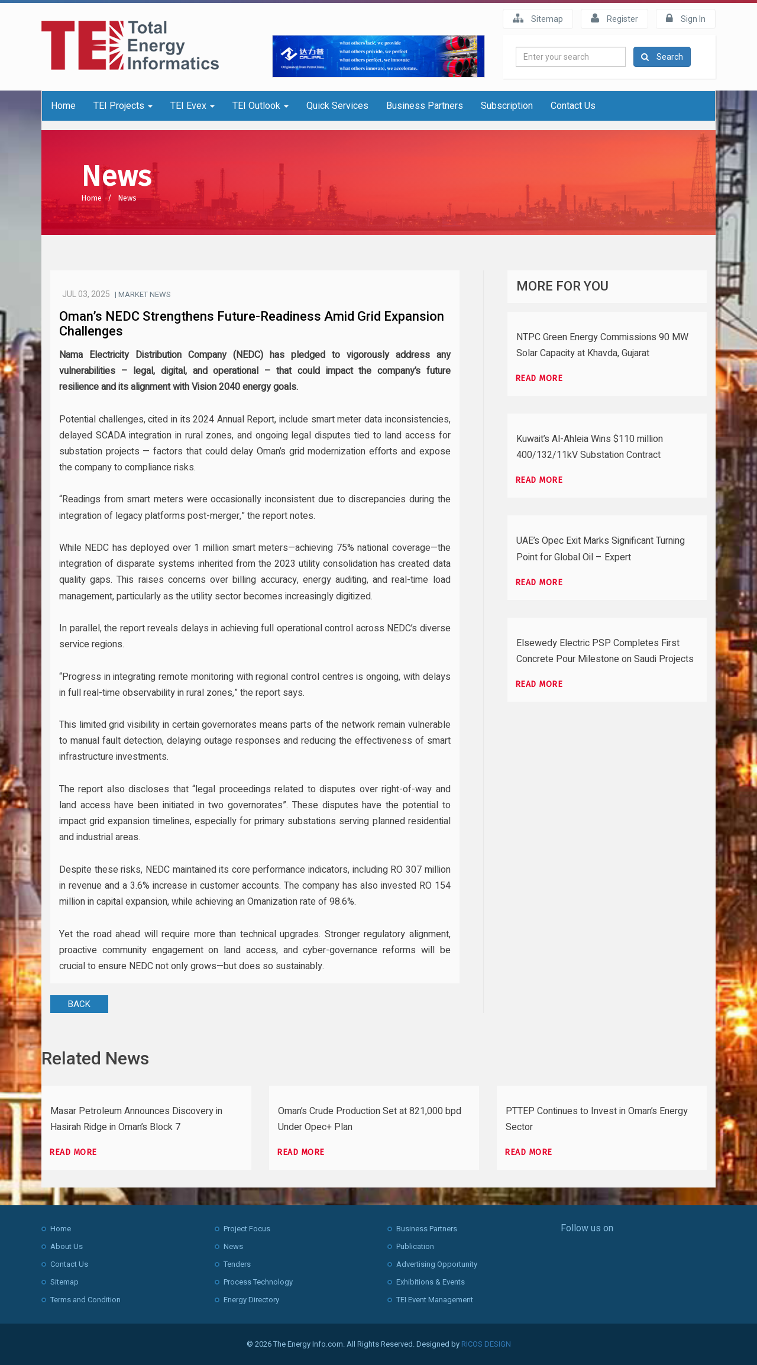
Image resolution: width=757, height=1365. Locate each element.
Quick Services (337, 105)
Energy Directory (251, 1299)
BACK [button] (79, 1004)
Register (614, 18)
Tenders (237, 1264)
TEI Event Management (434, 1299)
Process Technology (258, 1281)
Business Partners (424, 105)
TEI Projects (123, 105)
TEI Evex (192, 105)
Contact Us (573, 105)
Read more (539, 378)
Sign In (686, 18)
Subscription (507, 105)
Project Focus (247, 1228)
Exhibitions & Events (430, 1281)
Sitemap (538, 18)
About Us (66, 1246)
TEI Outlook (260, 105)
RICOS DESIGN (486, 1344)
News (127, 197)
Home (63, 105)
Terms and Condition (85, 1299)
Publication (415, 1246)
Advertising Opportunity (436, 1264)
